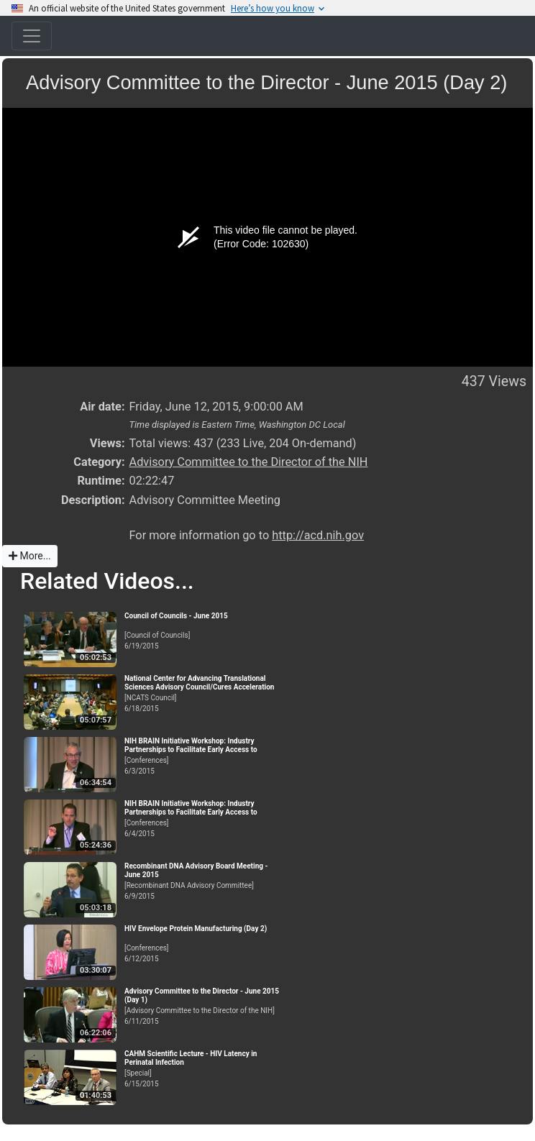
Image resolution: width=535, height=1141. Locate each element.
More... (30, 556)
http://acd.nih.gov (318, 535)
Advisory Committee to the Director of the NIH (248, 462)
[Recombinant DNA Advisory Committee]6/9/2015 (203, 881)
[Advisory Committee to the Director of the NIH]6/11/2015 (203, 1006)
